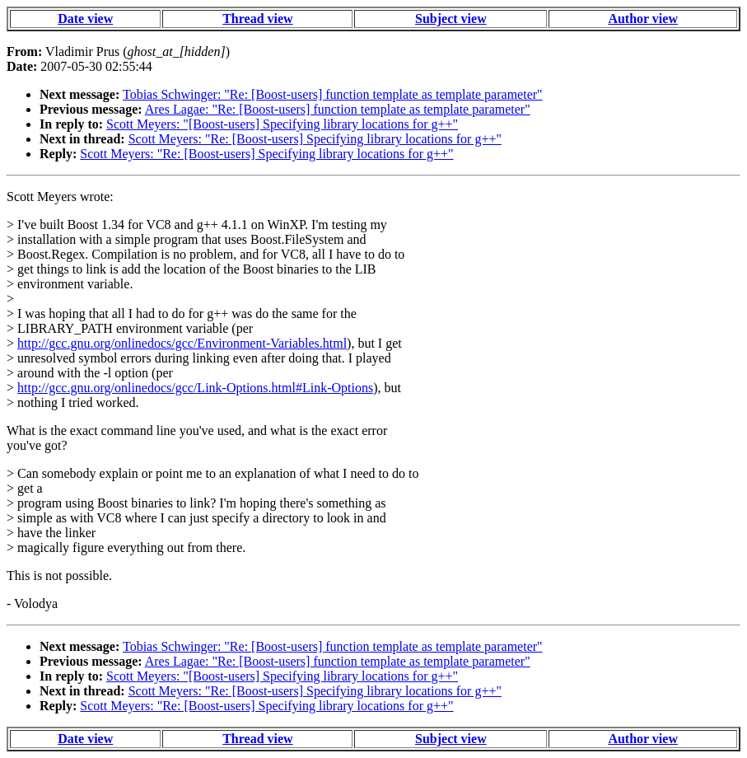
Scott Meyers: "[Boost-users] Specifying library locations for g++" (282, 124)
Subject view (451, 19)
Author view (643, 19)
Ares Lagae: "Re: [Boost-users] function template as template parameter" (337, 109)
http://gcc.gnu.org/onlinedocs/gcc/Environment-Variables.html (182, 343)
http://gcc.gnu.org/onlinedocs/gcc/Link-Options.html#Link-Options (195, 388)
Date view (85, 19)
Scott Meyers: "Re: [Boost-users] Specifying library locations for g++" (315, 139)
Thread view (257, 19)
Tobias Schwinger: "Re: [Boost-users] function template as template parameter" (333, 94)
